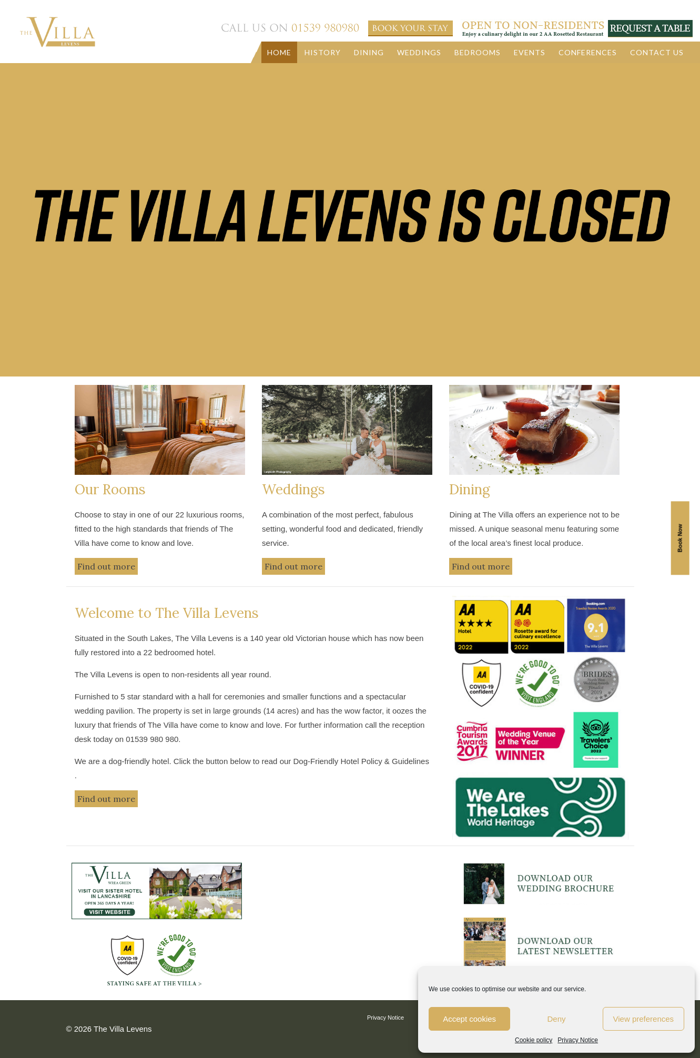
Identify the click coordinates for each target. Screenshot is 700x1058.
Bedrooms (477, 52)
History (323, 52)
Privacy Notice (577, 1040)
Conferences (588, 52)
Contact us (657, 52)
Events (529, 52)
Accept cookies (469, 1018)
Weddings (419, 52)
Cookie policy (533, 1040)
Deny (556, 1018)
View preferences (643, 1018)
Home (279, 52)
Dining (369, 52)
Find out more (106, 566)
